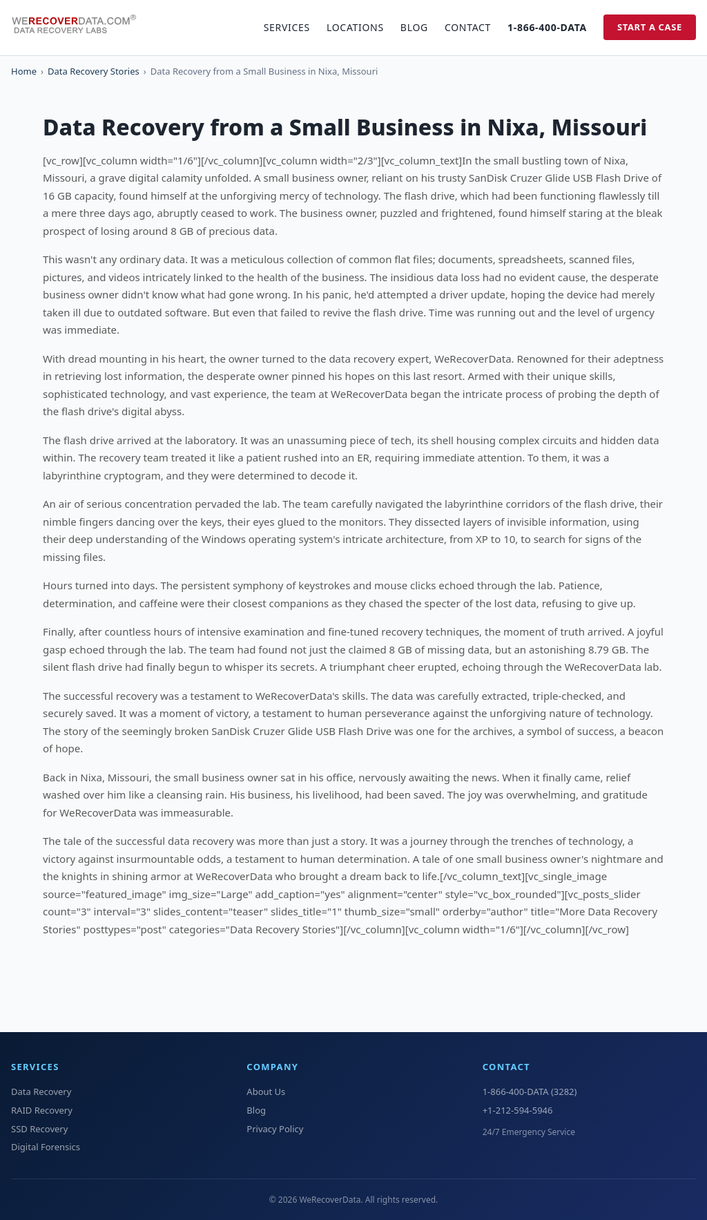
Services (287, 27)
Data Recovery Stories (93, 71)
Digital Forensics (45, 1147)
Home (24, 71)
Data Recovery (41, 1091)
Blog (414, 27)
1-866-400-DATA (547, 27)
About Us (265, 1091)
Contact (468, 27)
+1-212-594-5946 (518, 1110)
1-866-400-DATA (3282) (530, 1091)
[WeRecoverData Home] (80, 27)
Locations (355, 27)
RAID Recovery (41, 1110)
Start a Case (649, 27)
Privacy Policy (274, 1129)
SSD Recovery (39, 1129)
